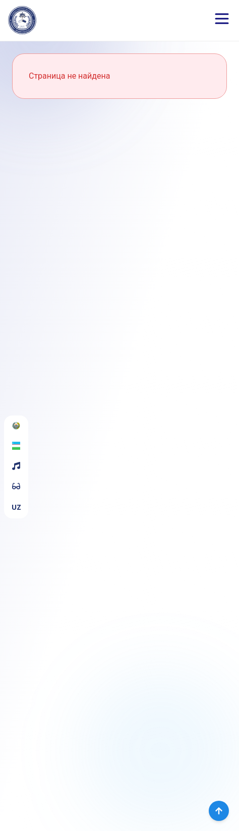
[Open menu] (222, 19)
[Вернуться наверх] (219, 811)
